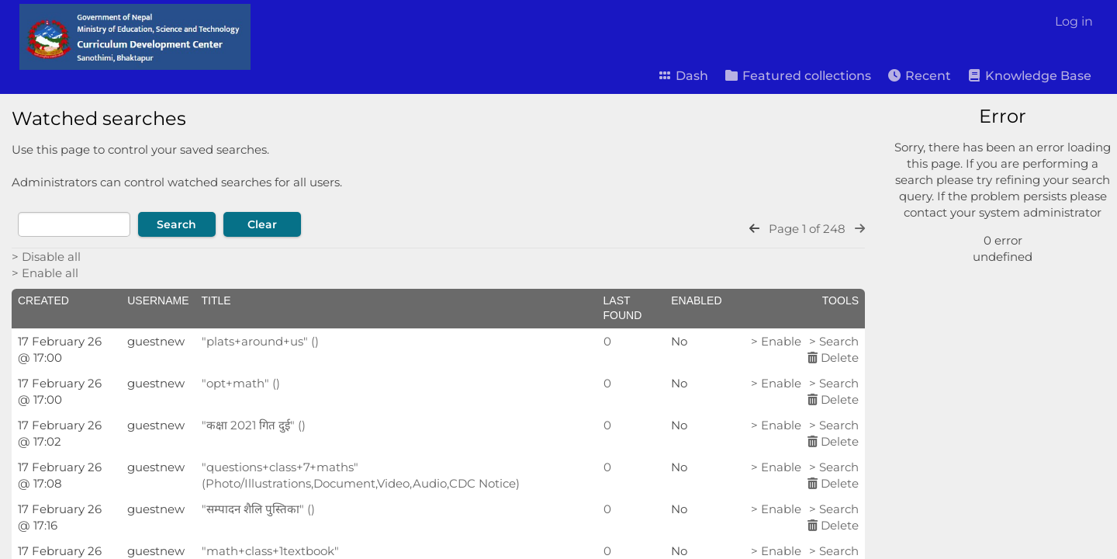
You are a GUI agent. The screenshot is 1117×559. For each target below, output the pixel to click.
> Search (834, 341)
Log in (1074, 21)
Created (43, 300)
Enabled (696, 300)
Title (216, 300)
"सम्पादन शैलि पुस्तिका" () (258, 509)
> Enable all (45, 273)
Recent (919, 75)
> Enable (776, 341)
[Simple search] (997, 157)
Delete (833, 357)
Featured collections (797, 75)
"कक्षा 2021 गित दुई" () (254, 425)
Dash (682, 75)
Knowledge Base (1029, 75)
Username (157, 300)
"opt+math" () (241, 383)
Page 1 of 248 (807, 228)
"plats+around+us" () (260, 341)
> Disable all (46, 256)
